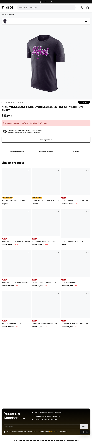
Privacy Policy (53, 431)
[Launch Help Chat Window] (85, 432)
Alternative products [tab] (16, 151)
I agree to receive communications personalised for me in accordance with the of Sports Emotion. (36, 431)
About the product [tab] (46, 151)
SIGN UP (84, 426)
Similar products (46, 140)
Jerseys (11, 14)
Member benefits (46, 2)
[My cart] (87, 7)
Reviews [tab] (76, 151)
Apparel (4, 14)
